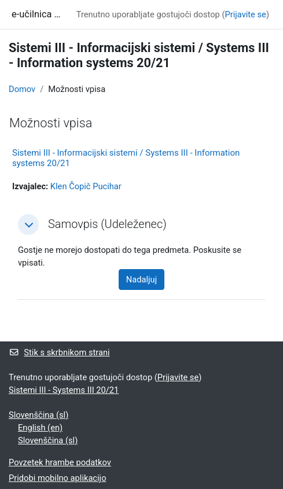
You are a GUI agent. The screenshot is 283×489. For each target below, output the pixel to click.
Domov (22, 89)
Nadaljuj (141, 279)
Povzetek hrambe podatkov (60, 462)
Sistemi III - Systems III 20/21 (64, 390)
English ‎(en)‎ (40, 427)
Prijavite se (245, 14)
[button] (28, 224)
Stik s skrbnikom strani (59, 352)
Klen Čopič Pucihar (86, 186)
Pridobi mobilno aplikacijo (57, 478)
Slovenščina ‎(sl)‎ (38, 415)
